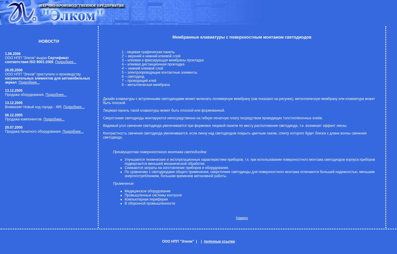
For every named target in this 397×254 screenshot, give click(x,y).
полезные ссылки (219, 241)
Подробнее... (65, 62)
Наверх (242, 218)
